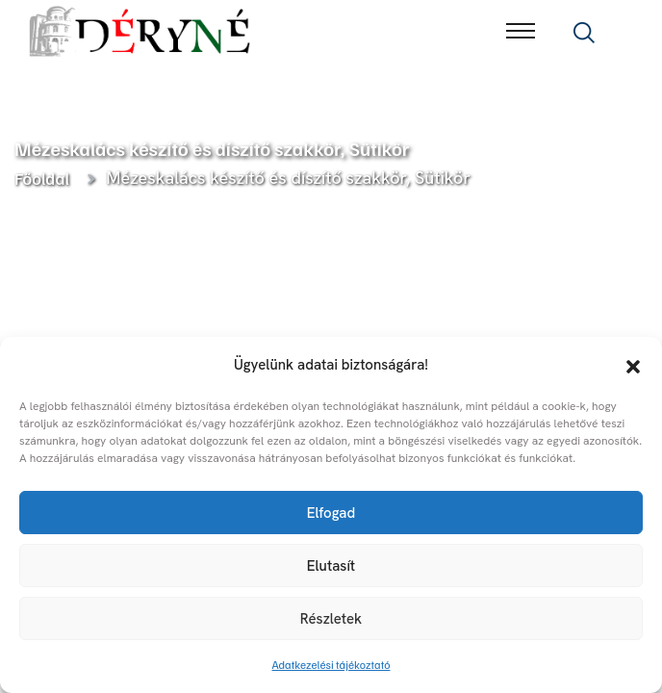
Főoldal (45, 178)
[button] (633, 364)
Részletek (331, 619)
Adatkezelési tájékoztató (331, 664)
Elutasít (331, 566)
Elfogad (331, 513)
